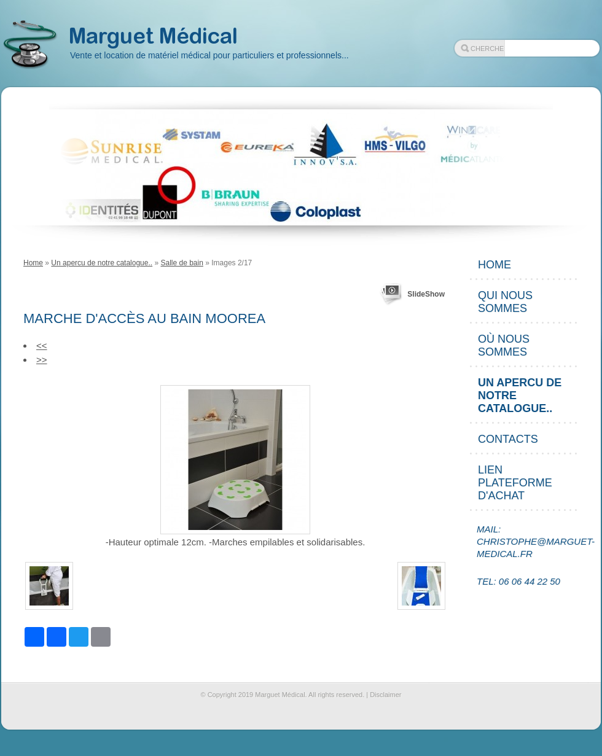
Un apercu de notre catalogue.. (101, 263)
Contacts (508, 439)
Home (33, 263)
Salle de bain (181, 263)
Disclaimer (385, 694)
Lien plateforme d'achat (515, 483)
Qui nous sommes (505, 301)
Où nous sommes (504, 345)
